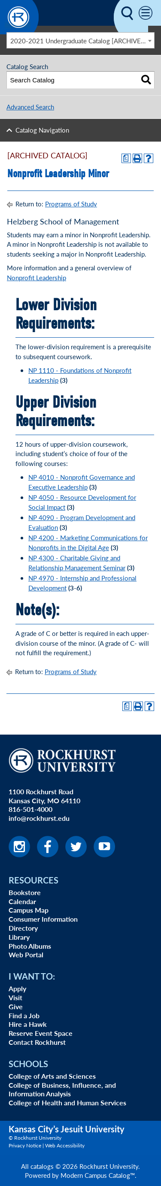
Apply (17, 988)
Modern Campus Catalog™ (98, 1175)
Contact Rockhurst (37, 1042)
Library (19, 937)
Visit (15, 997)
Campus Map (29, 910)
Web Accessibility (65, 1145)
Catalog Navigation (42, 129)
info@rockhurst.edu (39, 818)
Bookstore (25, 892)
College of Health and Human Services (67, 1102)
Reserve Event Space (41, 1033)
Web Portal (26, 954)
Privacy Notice (25, 1145)
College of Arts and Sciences (52, 1076)
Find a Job (24, 1015)
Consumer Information (43, 919)
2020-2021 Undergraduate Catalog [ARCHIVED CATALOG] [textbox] (82, 40)
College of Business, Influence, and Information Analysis (62, 1089)
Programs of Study (71, 203)
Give (16, 1006)
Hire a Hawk (28, 1024)
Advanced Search (30, 106)
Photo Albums (30, 946)
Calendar (22, 901)
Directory (23, 928)
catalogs (42, 1166)
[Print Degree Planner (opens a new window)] (126, 158)
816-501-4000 (30, 809)
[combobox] (80, 40)
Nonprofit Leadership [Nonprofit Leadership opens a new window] (36, 277)
